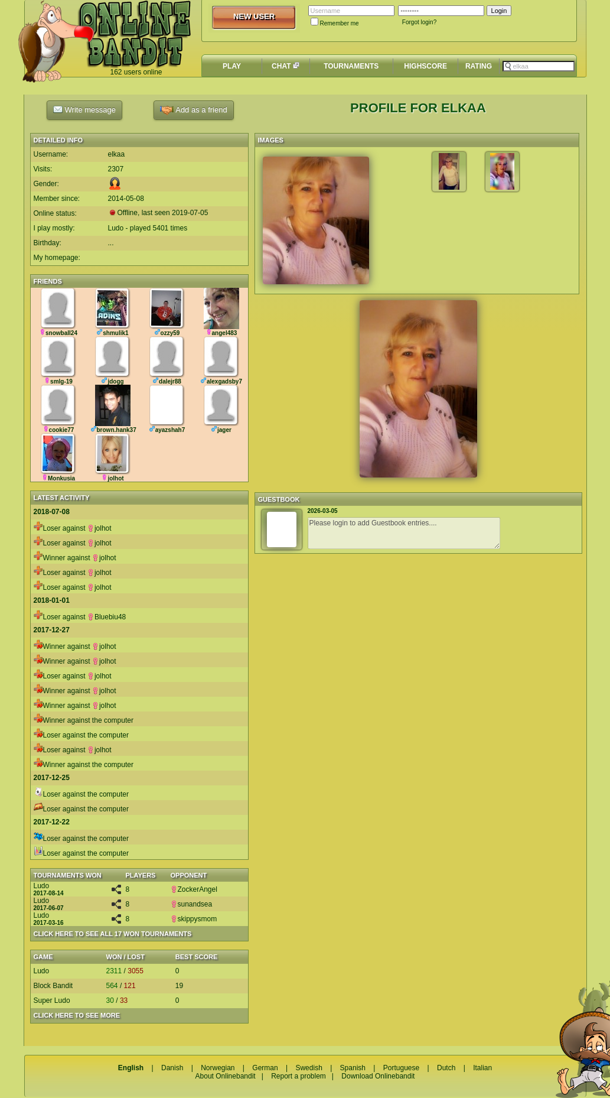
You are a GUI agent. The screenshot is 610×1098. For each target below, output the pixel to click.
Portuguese (401, 1068)
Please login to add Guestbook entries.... (404, 533)
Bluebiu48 (106, 617)
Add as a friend (193, 110)
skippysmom (194, 919)
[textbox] (539, 66)
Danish (172, 1068)
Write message (84, 109)
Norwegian (217, 1068)
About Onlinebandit (225, 1076)
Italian (482, 1068)
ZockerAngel (194, 889)
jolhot (99, 528)
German (265, 1068)
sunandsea (192, 904)
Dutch (446, 1068)
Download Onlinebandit (378, 1076)
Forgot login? (419, 22)
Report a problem (298, 1076)
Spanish (353, 1068)
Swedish (308, 1068)
